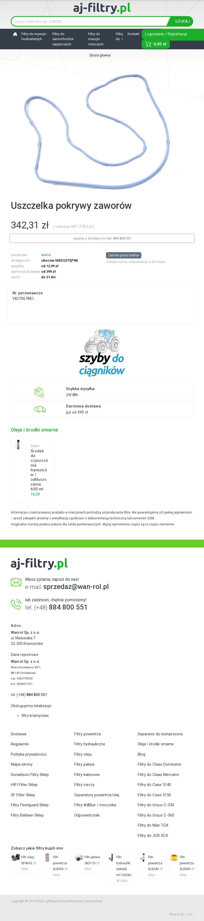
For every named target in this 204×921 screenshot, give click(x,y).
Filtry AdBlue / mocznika (95, 805)
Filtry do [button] (119, 36)
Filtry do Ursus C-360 (156, 815)
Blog (141, 754)
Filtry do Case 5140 (154, 784)
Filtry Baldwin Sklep (27, 815)
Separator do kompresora (160, 734)
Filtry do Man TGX (153, 825)
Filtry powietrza (87, 734)
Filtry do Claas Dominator (160, 764)
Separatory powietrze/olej (96, 795)
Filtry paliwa (84, 764)
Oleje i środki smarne (156, 744)
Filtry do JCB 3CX (153, 835)
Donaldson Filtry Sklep (30, 774)
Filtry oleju (83, 754)
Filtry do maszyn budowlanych (33, 36)
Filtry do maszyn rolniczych (96, 39)
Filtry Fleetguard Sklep (30, 805)
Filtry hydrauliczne (89, 744)
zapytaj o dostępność (102, 238)
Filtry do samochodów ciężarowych (63, 39)
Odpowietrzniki (87, 815)
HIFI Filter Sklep (24, 784)
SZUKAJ (182, 21)
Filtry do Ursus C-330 (156, 805)
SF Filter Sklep (23, 795)
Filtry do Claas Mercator (158, 774)
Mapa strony (22, 764)
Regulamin (20, 744)
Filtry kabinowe (87, 774)
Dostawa (18, 734)
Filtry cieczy (84, 784)
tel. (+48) (29, 695)
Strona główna (100, 55)
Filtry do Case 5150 (154, 795)
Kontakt (134, 34)
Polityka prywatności (29, 754)
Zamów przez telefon (123, 255)
